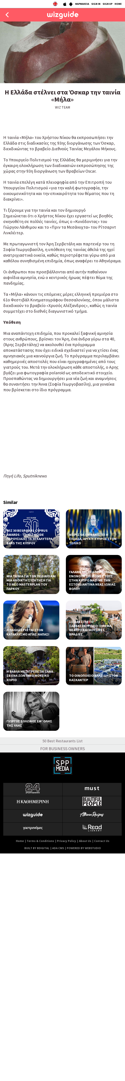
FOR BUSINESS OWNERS (62, 748)
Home (20, 841)
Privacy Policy (66, 841)
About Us (85, 841)
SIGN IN (95, 3)
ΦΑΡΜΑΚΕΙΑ (82, 3)
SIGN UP (107, 3)
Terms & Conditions (40, 841)
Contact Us (101, 841)
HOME (118, 3)
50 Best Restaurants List (62, 740)
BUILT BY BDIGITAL (36, 848)
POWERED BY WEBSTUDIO (84, 848)
